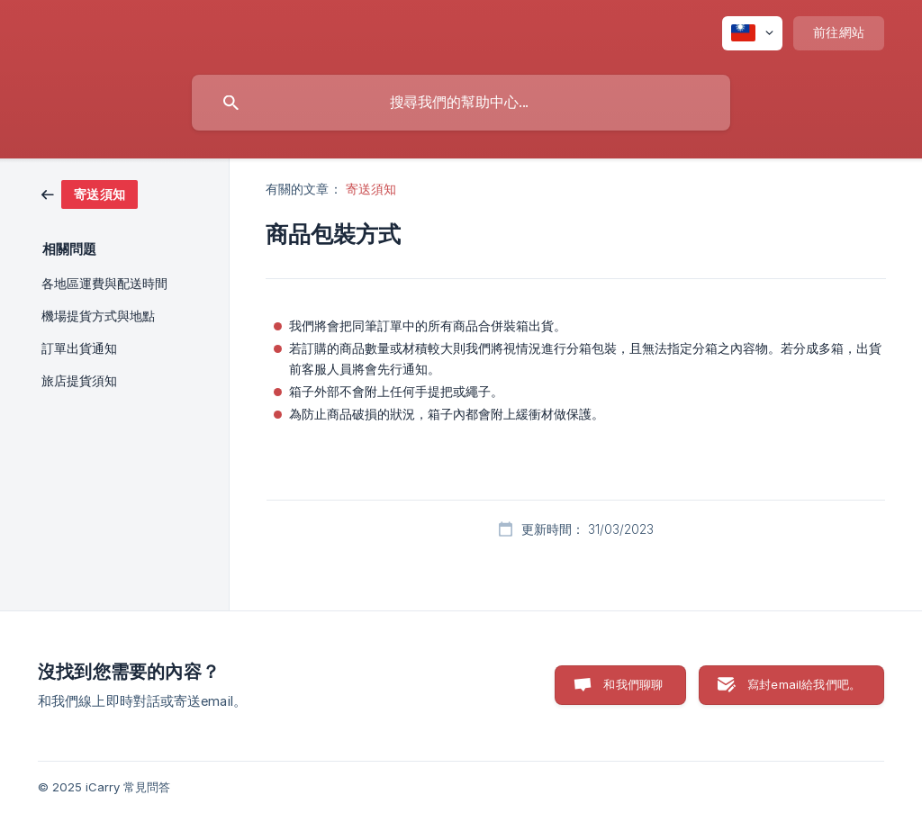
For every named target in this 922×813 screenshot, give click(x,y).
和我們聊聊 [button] (633, 684)
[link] (89, 193)
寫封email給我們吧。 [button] (804, 684)
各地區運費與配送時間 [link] (104, 283)
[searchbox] (461, 103)
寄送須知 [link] (371, 188)
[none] (752, 33)
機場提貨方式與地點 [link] (98, 316)
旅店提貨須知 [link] (79, 381)
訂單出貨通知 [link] (79, 348)
